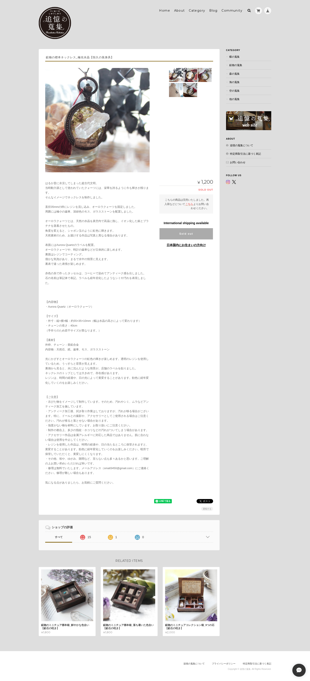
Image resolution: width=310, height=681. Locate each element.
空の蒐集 (234, 90)
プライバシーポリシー (224, 663)
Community (232, 10)
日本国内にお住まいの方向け (186, 244)
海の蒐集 (234, 81)
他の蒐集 (234, 98)
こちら (189, 203)
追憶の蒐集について (241, 144)
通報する (207, 508)
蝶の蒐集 (234, 56)
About (179, 10)
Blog (213, 10)
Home (164, 10)
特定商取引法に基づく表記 (245, 153)
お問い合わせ (237, 161)
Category (197, 10)
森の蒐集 (234, 73)
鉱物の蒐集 (235, 64)
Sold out (186, 233)
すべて (59, 536)
